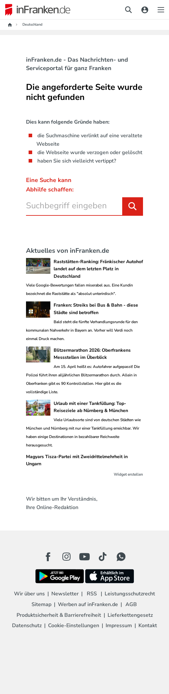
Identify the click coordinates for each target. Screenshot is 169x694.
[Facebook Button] (48, 557)
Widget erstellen (128, 474)
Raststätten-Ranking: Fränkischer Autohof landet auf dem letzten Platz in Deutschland (98, 269)
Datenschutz (27, 625)
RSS (92, 593)
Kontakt (147, 625)
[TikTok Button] (102, 557)
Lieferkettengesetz (130, 615)
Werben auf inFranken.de (88, 604)
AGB (131, 604)
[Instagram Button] (66, 558)
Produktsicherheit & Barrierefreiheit (59, 615)
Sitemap (41, 604)
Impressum (119, 625)
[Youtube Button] (84, 557)
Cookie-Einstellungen (73, 625)
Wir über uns (29, 593)
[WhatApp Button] (121, 557)
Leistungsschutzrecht (130, 593)
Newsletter (65, 593)
